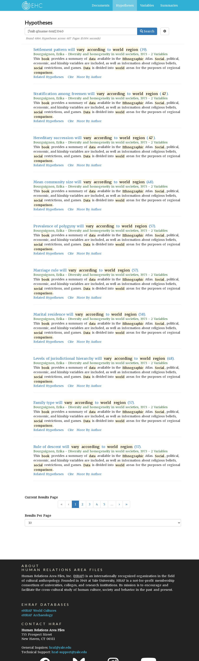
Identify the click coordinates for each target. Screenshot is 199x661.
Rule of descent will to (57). (87, 447)
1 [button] (75, 504)
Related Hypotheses (48, 77)
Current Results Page (41, 497)
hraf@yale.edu (60, 647)
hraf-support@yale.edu (69, 652)
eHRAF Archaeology (37, 615)
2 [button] (82, 504)
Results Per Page (38, 516)
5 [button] (104, 504)
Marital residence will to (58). (89, 314)
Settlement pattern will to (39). (90, 49)
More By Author (89, 77)
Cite (71, 77)
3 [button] (89, 504)
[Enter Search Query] (81, 31)
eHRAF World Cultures (38, 611)
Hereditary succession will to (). (94, 138)
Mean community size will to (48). (93, 182)
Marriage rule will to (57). (86, 270)
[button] (119, 504)
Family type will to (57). (84, 402)
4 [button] (97, 504)
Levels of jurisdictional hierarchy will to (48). (103, 358)
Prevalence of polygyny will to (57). (94, 226)
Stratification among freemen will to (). (101, 94)
